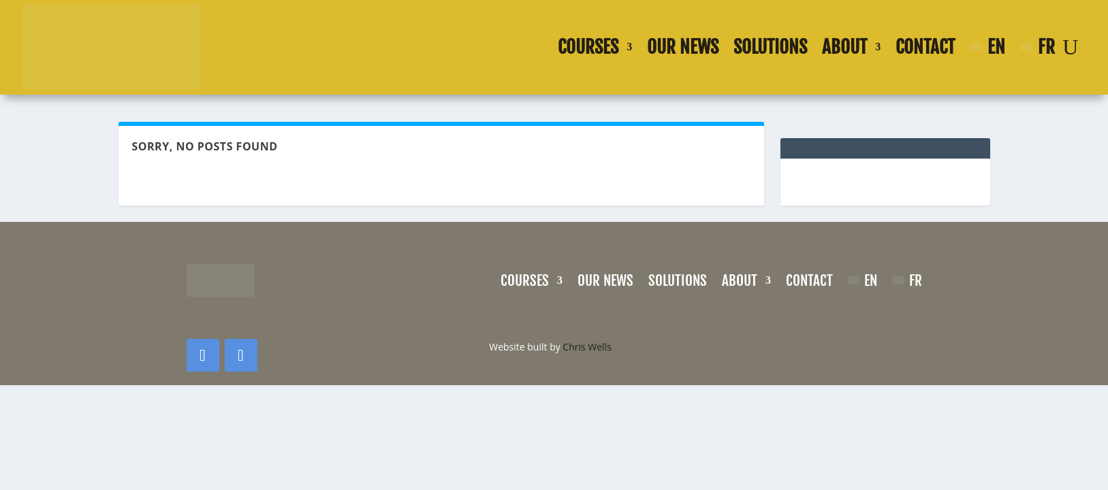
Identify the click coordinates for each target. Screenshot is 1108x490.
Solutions (770, 47)
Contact (925, 47)
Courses (588, 47)
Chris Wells (587, 346)
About (844, 47)
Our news (682, 47)
